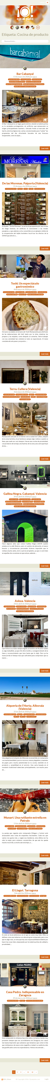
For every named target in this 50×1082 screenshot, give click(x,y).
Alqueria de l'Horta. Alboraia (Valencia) (25, 707)
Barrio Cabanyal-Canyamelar (14, 84)
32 (32, 1072)
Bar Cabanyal (25, 73)
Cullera (33, 397)
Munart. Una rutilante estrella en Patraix (25, 819)
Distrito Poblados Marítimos (17, 81)
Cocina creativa (20, 292)
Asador (31, 189)
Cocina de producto (14, 79)
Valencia (31, 394)
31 (28, 1072)
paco (35, 77)
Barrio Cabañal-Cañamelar (33, 81)
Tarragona (43, 896)
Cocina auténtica (31, 716)
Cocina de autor (42, 292)
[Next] (36, 1072)
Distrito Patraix (41, 826)
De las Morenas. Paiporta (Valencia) (25, 183)
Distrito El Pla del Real (22, 609)
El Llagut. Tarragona (25, 890)
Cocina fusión (31, 826)
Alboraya (22, 716)
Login (46, 1079)
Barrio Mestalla (11, 609)
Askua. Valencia (25, 601)
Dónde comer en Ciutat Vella (35, 294)
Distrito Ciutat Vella (12, 294)
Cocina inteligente (42, 397)
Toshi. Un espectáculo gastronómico (25, 285)
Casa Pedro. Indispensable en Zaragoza (25, 993)
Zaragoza (22, 1000)
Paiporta (20, 189)
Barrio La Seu (22, 294)
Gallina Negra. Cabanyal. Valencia (25, 493)
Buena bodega (32, 606)
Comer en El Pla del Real (36, 609)
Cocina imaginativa (25, 399)
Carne (25, 189)
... (24, 1072)
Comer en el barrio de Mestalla (25, 611)
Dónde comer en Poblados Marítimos (34, 84)
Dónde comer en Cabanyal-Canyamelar (25, 86)
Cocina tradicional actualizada (11, 397)
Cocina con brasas (39, 189)
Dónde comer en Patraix (35, 828)
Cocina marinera (36, 79)
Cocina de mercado (9, 292)
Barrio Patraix (12, 828)
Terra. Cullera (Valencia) (25, 389)
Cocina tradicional (26, 79)
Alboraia (16, 716)
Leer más (44, 148)
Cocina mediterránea (22, 394)
